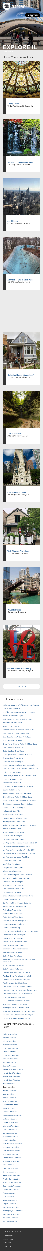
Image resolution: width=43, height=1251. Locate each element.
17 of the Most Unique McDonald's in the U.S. (19, 712)
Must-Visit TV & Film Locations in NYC (16, 878)
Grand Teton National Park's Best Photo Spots (19, 800)
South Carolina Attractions (12, 1182)
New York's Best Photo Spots (13, 889)
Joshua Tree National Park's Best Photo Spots (19, 825)
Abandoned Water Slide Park (19, 280)
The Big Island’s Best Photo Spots (15, 983)
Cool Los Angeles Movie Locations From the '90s (20, 769)
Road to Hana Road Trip (11, 928)
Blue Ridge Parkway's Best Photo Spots (17, 737)
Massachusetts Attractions (12, 1115)
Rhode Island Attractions (11, 1179)
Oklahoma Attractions (10, 1168)
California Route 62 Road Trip (13, 747)
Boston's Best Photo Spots (12, 740)
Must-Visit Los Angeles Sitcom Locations (17, 875)
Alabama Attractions (10, 1034)
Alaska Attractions (9, 1038)
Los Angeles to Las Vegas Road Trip (16, 857)
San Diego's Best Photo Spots (13, 938)
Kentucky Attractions (10, 1101)
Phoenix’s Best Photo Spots (13, 913)
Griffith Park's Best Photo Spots (14, 807)
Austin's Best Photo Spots (12, 726)
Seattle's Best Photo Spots (12, 952)
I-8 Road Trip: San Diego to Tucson (15, 818)
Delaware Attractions (10, 1059)
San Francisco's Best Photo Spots (15, 942)
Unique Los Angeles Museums (14, 997)
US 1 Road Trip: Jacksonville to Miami (16, 1001)
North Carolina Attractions (12, 1158)
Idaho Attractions (9, 1083)
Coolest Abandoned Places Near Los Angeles (19, 765)
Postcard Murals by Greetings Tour (15, 921)
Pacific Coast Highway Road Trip (14, 906)
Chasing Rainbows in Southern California (17, 754)
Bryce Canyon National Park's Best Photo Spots (20, 744)
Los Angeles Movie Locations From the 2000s (19, 850)
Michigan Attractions (10, 1119)
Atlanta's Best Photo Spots (12, 723)
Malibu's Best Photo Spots (12, 860)
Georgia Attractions (10, 1066)
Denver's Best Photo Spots (12, 779)
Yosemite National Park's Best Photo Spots (18, 1015)
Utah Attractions (8, 1197)
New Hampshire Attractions (12, 1144)
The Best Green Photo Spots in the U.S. (17, 976)
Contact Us (7, 1246)
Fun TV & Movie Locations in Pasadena (17, 793)
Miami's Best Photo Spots (12, 871)
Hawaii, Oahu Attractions (11, 1080)
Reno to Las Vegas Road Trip (13, 924)
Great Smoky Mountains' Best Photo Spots (18, 804)
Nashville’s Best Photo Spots (13, 882)
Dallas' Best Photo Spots (12, 772)
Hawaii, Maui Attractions (11, 1076)
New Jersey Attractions (11, 1147)
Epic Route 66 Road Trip (11, 790)
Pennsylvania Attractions (11, 1175)
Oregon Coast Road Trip (11, 899)
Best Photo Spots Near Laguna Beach (16, 733)
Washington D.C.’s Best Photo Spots (16, 1008)
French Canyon (14, 434)
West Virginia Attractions (11, 1214)
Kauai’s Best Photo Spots (12, 829)
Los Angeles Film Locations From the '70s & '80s (20, 843)
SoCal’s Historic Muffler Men (13, 969)
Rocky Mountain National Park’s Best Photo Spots (20, 931)
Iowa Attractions (8, 1094)
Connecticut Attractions (11, 1055)
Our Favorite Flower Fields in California (17, 903)
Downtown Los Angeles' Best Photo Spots (18, 786)
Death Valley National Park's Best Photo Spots (19, 776)
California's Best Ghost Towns (13, 751)
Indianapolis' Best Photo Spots (14, 822)
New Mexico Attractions (11, 1151)
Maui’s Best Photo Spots (11, 864)
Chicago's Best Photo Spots (13, 758)
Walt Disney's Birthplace (18, 551)
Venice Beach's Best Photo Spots (15, 1004)
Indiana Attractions (9, 1091)
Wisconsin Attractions (10, 1218)
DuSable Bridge (14, 610)
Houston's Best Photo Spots (13, 815)
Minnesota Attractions (10, 1122)
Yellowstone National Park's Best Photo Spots (19, 1011)
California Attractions (10, 1048)
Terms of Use (7, 1243)
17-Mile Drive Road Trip (11, 709)
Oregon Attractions (9, 1172)
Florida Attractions (9, 1062)
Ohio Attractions (8, 1165)
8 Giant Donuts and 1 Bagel (13, 716)
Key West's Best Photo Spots (13, 832)
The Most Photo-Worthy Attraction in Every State (20, 990)
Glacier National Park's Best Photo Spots (17, 797)
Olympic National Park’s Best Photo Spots (18, 896)
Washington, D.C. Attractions (13, 1211)
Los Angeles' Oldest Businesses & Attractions (19, 853)
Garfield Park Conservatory (19, 669)
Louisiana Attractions (10, 1105)
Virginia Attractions (9, 1204)
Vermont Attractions (10, 1200)
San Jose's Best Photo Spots (13, 945)
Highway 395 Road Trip (11, 811)
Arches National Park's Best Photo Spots (17, 719)
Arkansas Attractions (10, 1045)
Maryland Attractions (10, 1112)
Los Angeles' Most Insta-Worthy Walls (16, 846)
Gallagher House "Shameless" (20, 375)
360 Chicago (12, 221)
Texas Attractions (9, 1193)
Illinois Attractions (9, 1087)
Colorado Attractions (10, 1052)
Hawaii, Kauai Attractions (12, 1073)
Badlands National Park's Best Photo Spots (18, 730)
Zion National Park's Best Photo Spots (16, 1018)
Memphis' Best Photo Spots (13, 868)
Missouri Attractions (10, 1129)
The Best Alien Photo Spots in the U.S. (16, 972)
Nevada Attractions (9, 1140)
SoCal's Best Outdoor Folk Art (13, 965)
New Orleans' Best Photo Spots (14, 885)
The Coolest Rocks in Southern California (17, 987)
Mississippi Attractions (11, 1126)
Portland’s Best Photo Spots (13, 917)
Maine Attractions (9, 1108)
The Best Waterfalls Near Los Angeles (16, 979)
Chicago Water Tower (16, 492)
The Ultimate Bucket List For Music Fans (17, 994)
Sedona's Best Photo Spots (12, 956)
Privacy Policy (8, 1239)
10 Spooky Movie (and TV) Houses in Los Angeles (21, 705)
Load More (21, 687)
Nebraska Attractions (10, 1136)
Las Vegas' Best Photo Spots (13, 839)
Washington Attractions (11, 1207)
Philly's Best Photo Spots (12, 910)
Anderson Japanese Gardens (20, 162)
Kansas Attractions (9, 1098)
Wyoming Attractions (10, 1221)
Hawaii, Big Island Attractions (13, 1069)
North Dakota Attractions (11, 1161)
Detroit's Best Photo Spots (12, 783)
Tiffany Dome (13, 104)
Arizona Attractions (9, 1041)
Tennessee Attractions (11, 1189)
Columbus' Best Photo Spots (13, 762)
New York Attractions (10, 1154)
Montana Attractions (10, 1133)
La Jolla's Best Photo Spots (12, 836)
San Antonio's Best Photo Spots (14, 935)
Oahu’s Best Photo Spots (12, 892)
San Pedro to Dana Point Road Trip (15, 949)
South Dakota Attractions (12, 1186)
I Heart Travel (7, 1236)
